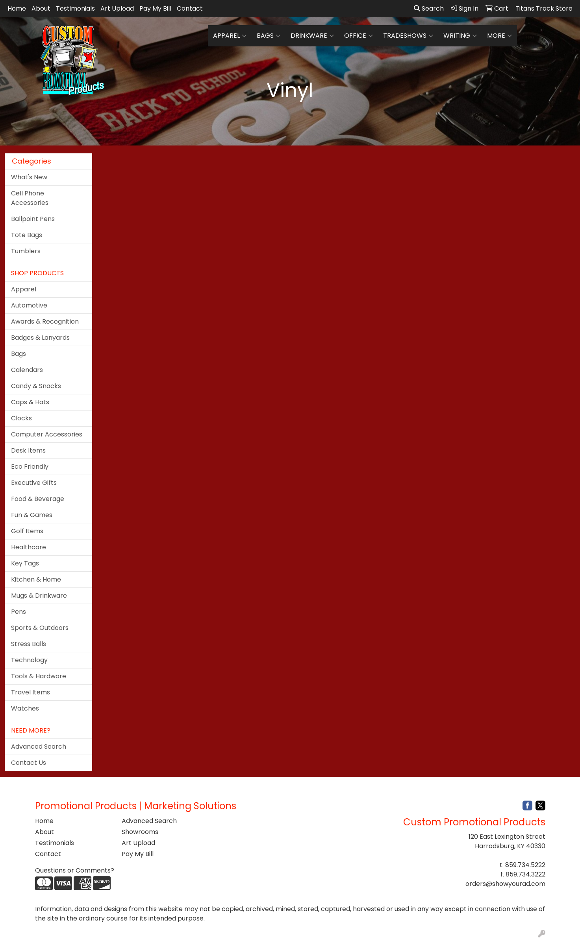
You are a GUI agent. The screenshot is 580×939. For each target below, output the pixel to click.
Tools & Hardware (38, 676)
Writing (460, 36)
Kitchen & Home (36, 579)
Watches (25, 708)
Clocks (21, 418)
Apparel (229, 36)
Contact (190, 8)
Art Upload (117, 8)
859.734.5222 (525, 864)
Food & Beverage (37, 498)
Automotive (29, 305)
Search (429, 8)
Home (16, 8)
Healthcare (28, 547)
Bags (268, 36)
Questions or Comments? (74, 870)
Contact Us (28, 762)
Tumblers (26, 251)
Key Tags (25, 563)
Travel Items (30, 692)
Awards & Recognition (45, 321)
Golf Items (27, 531)
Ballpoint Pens (33, 218)
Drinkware (312, 36)
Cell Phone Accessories (29, 198)
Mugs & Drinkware (39, 595)
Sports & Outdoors (40, 627)
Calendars (27, 369)
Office (358, 36)
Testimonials (75, 8)
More (499, 36)
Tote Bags (26, 234)
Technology (29, 660)
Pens (18, 611)
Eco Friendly (29, 466)
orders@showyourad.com (505, 883)
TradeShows (408, 36)
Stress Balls (28, 643)
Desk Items (28, 450)
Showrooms (140, 831)
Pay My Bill (155, 8)
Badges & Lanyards (40, 337)
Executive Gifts (34, 482)
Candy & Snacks (36, 385)
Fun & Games (31, 514)
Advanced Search (38, 746)
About (41, 8)
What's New (29, 177)
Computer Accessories (46, 434)
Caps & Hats (30, 402)
